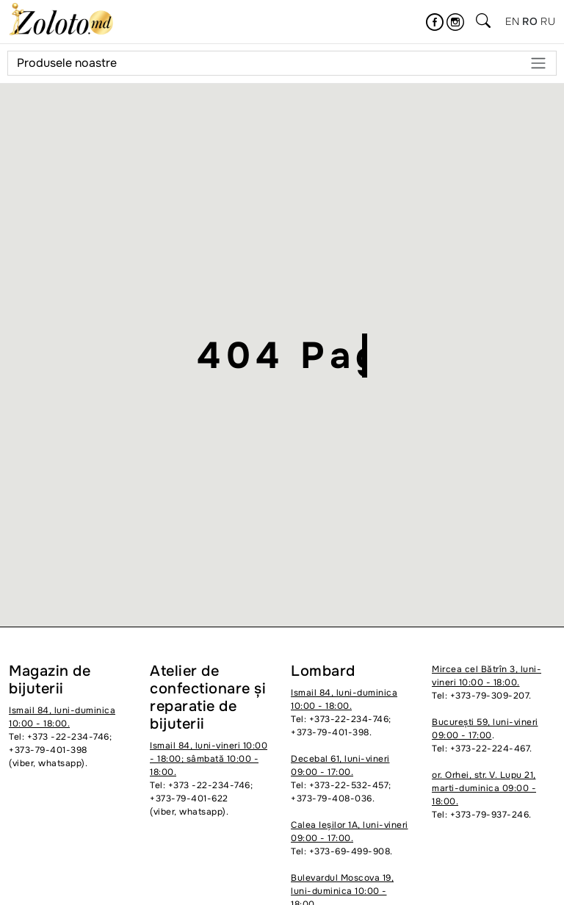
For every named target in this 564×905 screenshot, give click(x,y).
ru (547, 21)
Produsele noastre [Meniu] (282, 63)
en (512, 21)
